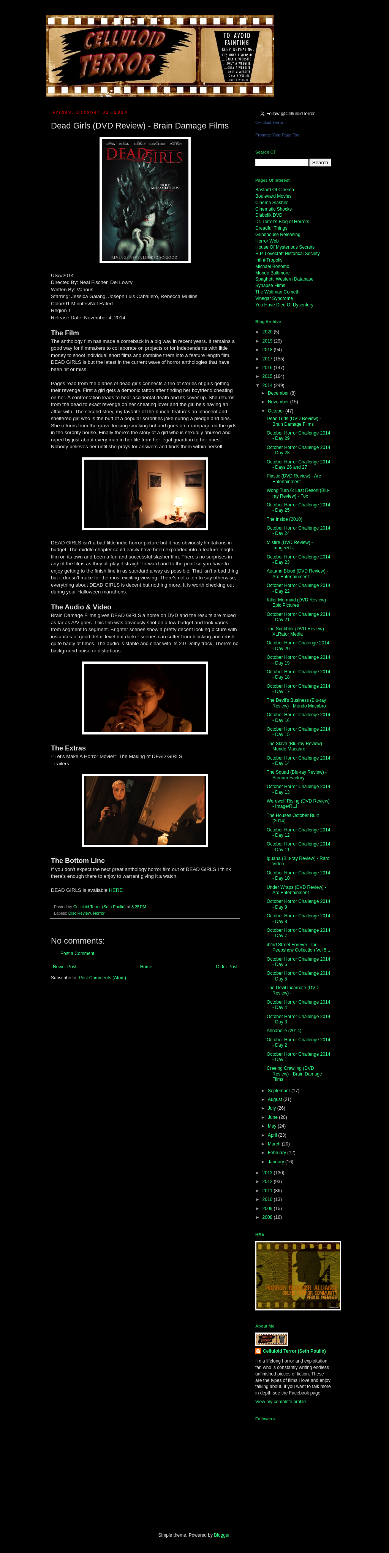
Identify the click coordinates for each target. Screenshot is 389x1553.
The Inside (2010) (284, 519)
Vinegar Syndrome (274, 298)
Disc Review (79, 913)
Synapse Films (270, 285)
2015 (268, 376)
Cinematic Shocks (273, 209)
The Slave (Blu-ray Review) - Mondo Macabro (296, 746)
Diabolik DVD (268, 215)
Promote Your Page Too (277, 135)
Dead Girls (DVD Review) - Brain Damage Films (294, 421)
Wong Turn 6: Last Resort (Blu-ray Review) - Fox (298, 493)
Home (146, 966)
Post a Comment (77, 953)
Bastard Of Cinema (274, 189)
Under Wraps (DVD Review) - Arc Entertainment (296, 890)
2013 (268, 1172)
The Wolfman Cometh (277, 292)
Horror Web (267, 241)
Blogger (221, 1535)
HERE (116, 890)
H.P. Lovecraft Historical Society (287, 253)
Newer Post (64, 966)
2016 (268, 367)
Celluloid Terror (269, 122)
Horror (99, 913)
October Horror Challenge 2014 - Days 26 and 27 (298, 464)
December (279, 393)
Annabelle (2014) (284, 1030)
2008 (268, 1217)
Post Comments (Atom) (102, 977)
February (277, 1152)
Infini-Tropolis (269, 260)
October (276, 411)
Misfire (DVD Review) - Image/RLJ (290, 545)
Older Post (226, 966)
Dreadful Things (271, 228)
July (272, 1108)
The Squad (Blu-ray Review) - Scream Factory (297, 774)
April (273, 1135)
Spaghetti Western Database (284, 279)
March (275, 1144)
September (279, 1090)
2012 (268, 1181)
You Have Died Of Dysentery (284, 305)
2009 (268, 1208)
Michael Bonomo (272, 266)
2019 (268, 341)
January (276, 1161)
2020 (268, 332)
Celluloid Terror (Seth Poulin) (294, 1351)
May (273, 1126)
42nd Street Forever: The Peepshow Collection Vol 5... (298, 947)
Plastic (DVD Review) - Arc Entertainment (294, 478)
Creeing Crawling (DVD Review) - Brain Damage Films (294, 1074)
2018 (268, 349)
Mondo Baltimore (272, 273)
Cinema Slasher (271, 202)
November (279, 402)
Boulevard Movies (273, 196)
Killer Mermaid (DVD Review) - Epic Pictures (298, 602)
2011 (268, 1190)
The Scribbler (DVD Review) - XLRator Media (297, 631)
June (273, 1117)
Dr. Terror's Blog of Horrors (282, 221)
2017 (268, 359)
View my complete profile (280, 1401)
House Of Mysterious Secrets (285, 247)
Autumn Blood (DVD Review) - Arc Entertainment (297, 573)
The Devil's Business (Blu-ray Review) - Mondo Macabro (296, 703)
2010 (268, 1199)
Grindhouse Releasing (277, 234)
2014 (268, 385)
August (275, 1099)
